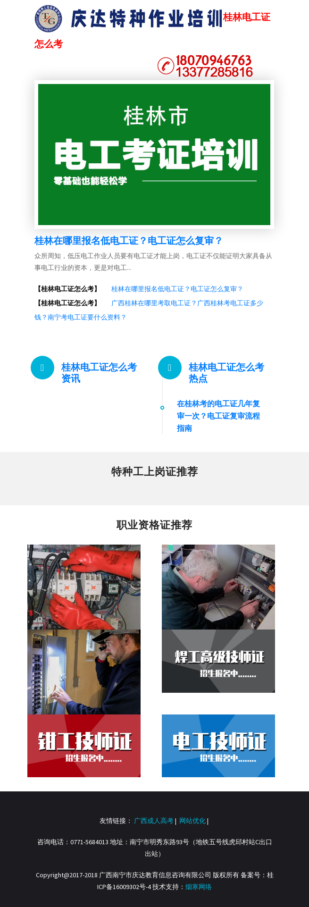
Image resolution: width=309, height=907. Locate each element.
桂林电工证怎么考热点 (226, 372)
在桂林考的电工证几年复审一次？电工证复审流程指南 (218, 416)
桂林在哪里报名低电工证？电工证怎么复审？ (128, 240)
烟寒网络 (198, 886)
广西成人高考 (154, 820)
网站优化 (192, 820)
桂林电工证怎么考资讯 (99, 372)
